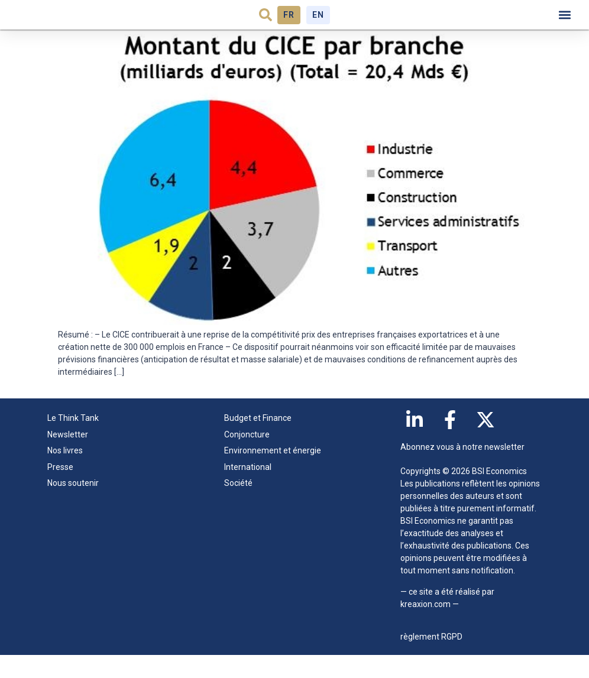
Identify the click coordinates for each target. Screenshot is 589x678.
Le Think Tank (76, 441)
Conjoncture (247, 457)
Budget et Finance (258, 441)
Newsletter (67, 457)
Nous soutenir (73, 506)
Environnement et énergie (272, 473)
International (247, 490)
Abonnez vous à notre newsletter (462, 470)
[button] (265, 26)
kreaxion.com (425, 627)
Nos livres (65, 473)
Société (238, 506)
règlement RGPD (431, 659)
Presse (60, 490)
